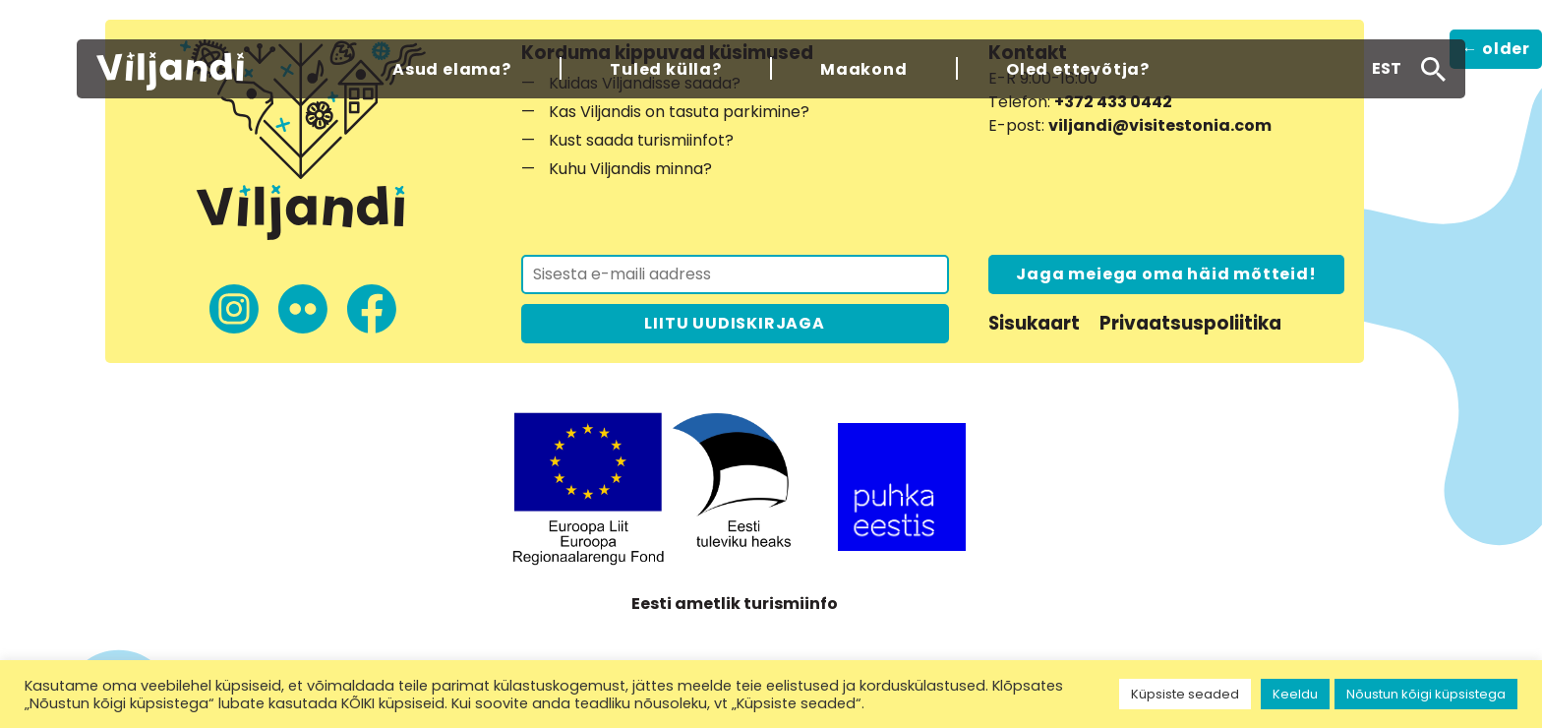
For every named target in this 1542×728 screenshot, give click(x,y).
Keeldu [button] (1295, 694)
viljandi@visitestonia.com (1160, 125)
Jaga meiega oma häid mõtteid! (1166, 274)
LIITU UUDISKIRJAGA (734, 323)
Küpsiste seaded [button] (1185, 694)
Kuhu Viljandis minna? (630, 168)
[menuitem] (1386, 69)
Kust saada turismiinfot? (641, 140)
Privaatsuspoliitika (1190, 323)
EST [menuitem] (1386, 68)
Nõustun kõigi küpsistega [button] (1426, 694)
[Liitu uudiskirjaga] (735, 274)
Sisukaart (1034, 323)
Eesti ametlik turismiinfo (734, 603)
